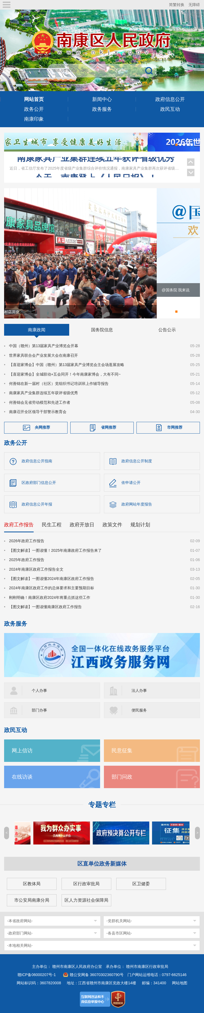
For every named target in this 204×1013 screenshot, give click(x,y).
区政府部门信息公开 (39, 483)
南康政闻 (36, 329)
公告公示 (167, 329)
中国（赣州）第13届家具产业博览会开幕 (43, 346)
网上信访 (22, 750)
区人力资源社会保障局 (86, 900)
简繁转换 (176, 4)
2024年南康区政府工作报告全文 (36, 569)
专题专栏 (102, 804)
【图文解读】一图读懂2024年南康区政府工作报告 (51, 579)
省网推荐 (108, 427)
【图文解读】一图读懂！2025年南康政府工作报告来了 (55, 550)
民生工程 (52, 525)
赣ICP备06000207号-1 (37, 975)
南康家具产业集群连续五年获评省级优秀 (95, 162)
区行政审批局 (86, 883)
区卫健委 (141, 883)
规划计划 (140, 525)
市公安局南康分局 (31, 900)
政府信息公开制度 (136, 461)
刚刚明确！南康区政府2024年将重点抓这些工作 (49, 598)
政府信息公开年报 (37, 504)
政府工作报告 (19, 525)
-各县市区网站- (119, 933)
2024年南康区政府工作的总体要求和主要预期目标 (51, 588)
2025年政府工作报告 (26, 560)
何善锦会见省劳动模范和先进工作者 (39, 402)
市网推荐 (174, 427)
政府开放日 (82, 525)
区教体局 (31, 883)
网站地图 (179, 983)
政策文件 (112, 525)
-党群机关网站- (119, 921)
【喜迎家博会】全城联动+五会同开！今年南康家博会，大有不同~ (65, 374)
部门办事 (39, 710)
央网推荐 (42, 427)
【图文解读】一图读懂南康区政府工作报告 (45, 607)
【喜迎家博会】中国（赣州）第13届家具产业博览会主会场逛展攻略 (66, 365)
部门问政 (122, 777)
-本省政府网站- (20, 921)
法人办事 (139, 690)
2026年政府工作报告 (26, 541)
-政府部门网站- (20, 933)
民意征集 (122, 750)
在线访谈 (22, 777)
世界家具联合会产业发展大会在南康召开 (43, 355)
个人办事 (39, 690)
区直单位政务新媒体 (102, 864)
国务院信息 (102, 329)
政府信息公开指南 (37, 461)
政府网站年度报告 (136, 504)
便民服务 (139, 710)
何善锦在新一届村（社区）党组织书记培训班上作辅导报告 (59, 384)
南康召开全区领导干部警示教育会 (37, 412)
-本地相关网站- (20, 945)
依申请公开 (131, 483)
